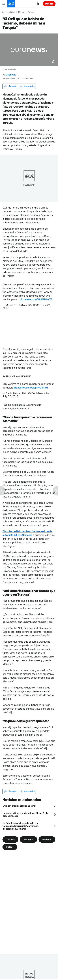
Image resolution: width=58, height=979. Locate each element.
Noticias (11, 12)
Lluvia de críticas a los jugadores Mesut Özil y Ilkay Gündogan (25, 814)
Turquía (31, 12)
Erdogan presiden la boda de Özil (19, 805)
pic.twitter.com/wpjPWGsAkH (31, 387)
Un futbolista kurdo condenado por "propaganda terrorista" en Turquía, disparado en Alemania (20, 826)
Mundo (21, 12)
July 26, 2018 (10, 396)
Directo (49, 3)
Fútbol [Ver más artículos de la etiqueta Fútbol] (9, 846)
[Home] (3, 12)
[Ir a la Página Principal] (11, 3)
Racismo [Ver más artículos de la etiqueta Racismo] (47, 839)
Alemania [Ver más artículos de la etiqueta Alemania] (28, 839)
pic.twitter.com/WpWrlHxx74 (36, 299)
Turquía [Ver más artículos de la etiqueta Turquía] (10, 839)
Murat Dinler (11, 75)
